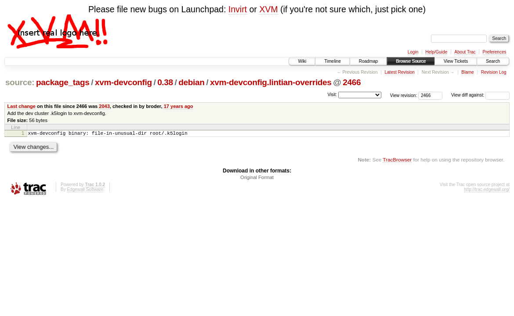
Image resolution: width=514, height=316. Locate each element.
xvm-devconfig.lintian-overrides (271, 82)
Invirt (237, 9)
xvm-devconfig (123, 82)
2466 (352, 82)
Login (413, 52)
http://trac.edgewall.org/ (487, 190)
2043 (104, 106)
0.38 (165, 82)
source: (19, 82)
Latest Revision (399, 72)
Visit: (332, 94)
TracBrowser (397, 161)
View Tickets (456, 61)
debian (191, 82)
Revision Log (494, 72)
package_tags (63, 82)
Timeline (332, 61)
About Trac (464, 52)
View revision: (403, 95)
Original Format (257, 178)
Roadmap (368, 61)
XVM (268, 9)
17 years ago (178, 106)
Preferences (495, 52)
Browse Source (411, 61)
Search (493, 61)
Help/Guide (436, 52)
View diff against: (480, 95)
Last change (21, 106)
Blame (467, 72)
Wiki (302, 61)
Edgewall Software (85, 190)
